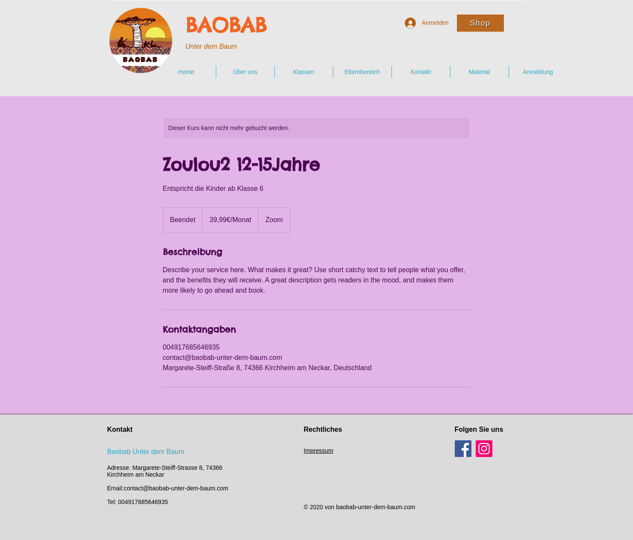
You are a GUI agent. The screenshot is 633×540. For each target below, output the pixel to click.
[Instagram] (484, 448)
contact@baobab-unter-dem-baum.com (176, 488)
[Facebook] (463, 448)
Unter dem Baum (211, 46)
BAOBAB (226, 25)
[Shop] (480, 23)
